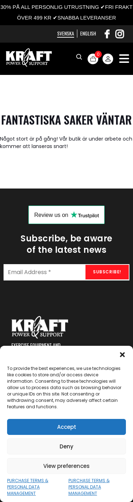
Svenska (65, 33)
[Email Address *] (66, 272)
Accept (66, 427)
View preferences (66, 466)
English (88, 33)
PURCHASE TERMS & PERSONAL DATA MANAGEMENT (27, 487)
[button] (122, 354)
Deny (66, 446)
